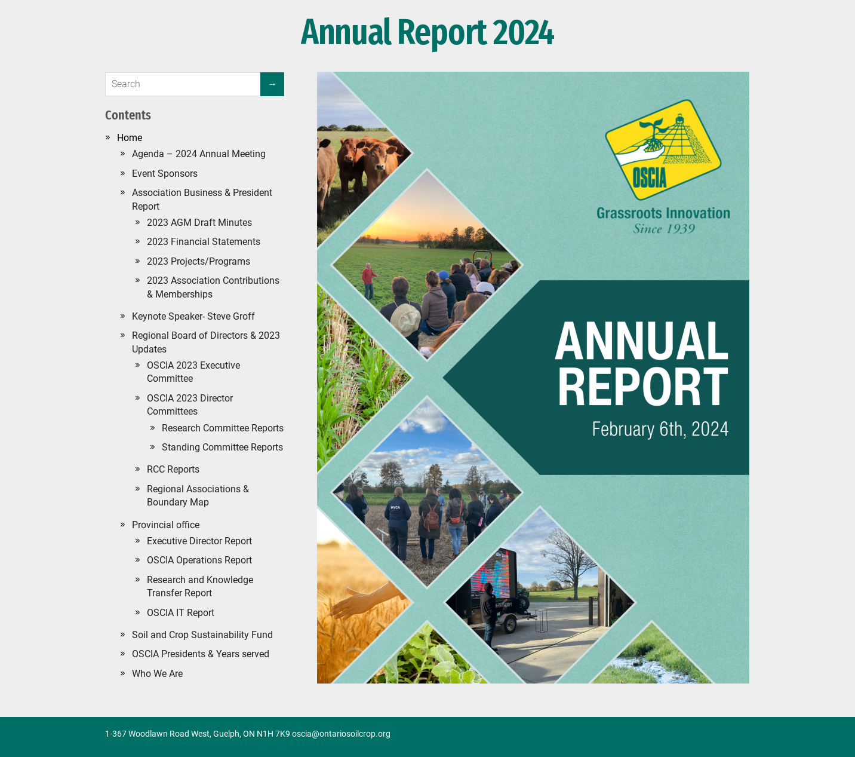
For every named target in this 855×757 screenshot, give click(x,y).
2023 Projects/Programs (198, 261)
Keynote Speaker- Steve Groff (193, 316)
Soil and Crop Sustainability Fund (202, 634)
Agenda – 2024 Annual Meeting (199, 154)
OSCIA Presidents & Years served (200, 654)
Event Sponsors (165, 173)
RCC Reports (173, 469)
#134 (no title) (147, 137)
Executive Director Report (199, 541)
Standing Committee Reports (222, 447)
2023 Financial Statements (203, 241)
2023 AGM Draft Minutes (199, 222)
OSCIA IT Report (180, 612)
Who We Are (157, 673)
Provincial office (165, 525)
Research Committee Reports (223, 428)
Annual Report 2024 (427, 33)
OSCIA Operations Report (199, 560)
